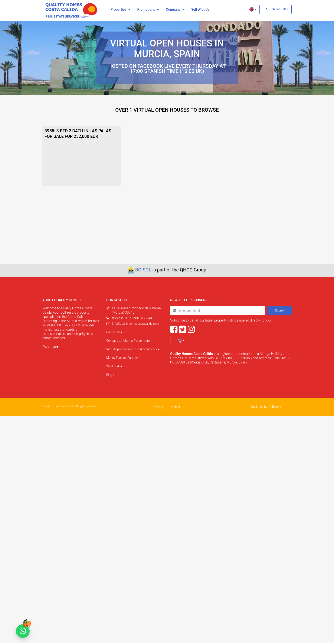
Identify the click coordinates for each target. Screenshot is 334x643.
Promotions (146, 9)
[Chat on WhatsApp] (23, 631)
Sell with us (200, 9)
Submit (279, 310)
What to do (114, 366)
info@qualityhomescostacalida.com (135, 323)
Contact (175, 407)
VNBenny (275, 406)
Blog (110, 374)
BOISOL (143, 269)
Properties (119, 9)
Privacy (158, 407)
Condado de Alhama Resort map (128, 340)
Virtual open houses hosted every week (132, 349)
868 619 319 (277, 9)
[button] (252, 9)
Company (173, 9)
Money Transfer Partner (122, 357)
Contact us (114, 332)
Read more (50, 346)
